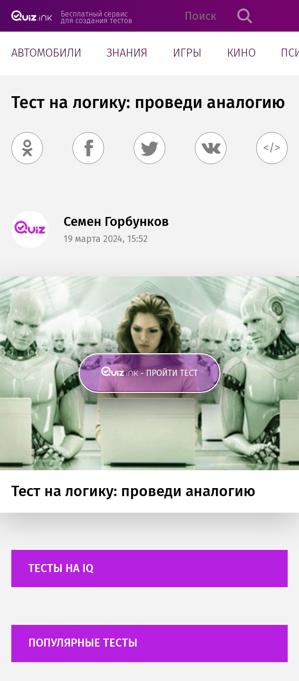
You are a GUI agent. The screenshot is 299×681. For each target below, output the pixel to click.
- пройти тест (169, 373)
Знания (126, 52)
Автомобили (46, 52)
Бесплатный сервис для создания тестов (96, 17)
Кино (241, 52)
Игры (187, 52)
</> (271, 147)
